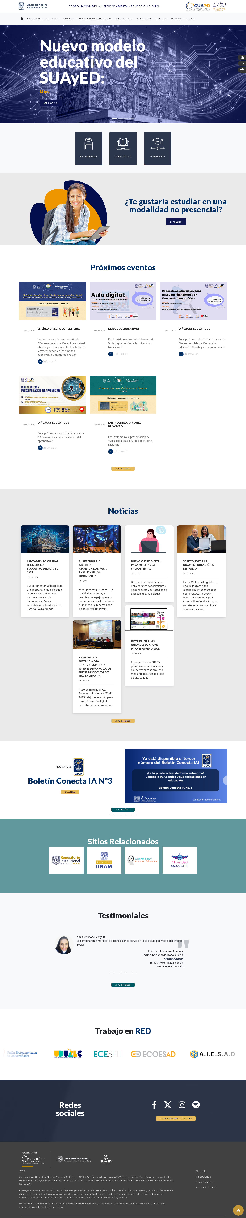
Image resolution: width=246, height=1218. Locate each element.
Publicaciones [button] (124, 19)
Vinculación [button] (144, 19)
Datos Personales (202, 1182)
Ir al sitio (176, 221)
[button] (18, 780)
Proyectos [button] (69, 19)
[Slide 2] (120, 118)
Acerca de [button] (176, 19)
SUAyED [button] (191, 19)
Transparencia (202, 1176)
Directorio (201, 1171)
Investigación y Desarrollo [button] (95, 19)
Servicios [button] (161, 19)
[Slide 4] (131, 118)
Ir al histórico (123, 468)
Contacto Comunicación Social (176, 1118)
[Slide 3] (126, 118)
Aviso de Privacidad (202, 1187)
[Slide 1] (114, 118)
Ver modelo (51, 103)
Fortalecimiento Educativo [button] (42, 19)
